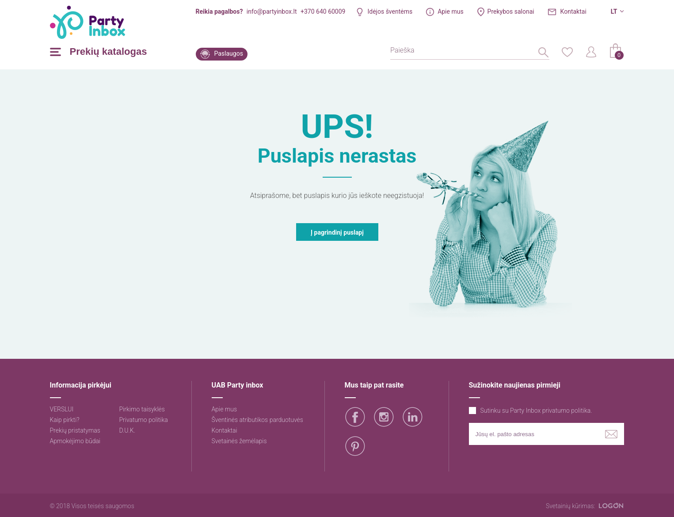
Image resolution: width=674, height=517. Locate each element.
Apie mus (451, 11)
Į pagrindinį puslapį (337, 232)
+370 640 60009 (323, 11)
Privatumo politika (143, 419)
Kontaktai (573, 11)
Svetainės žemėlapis (239, 441)
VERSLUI (62, 409)
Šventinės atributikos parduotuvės (257, 419)
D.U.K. (127, 430)
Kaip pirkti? (65, 419)
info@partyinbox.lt (272, 11)
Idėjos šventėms (389, 11)
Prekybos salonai (510, 11)
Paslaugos (228, 53)
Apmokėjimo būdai (75, 441)
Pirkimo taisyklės (142, 409)
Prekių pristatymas (75, 430)
